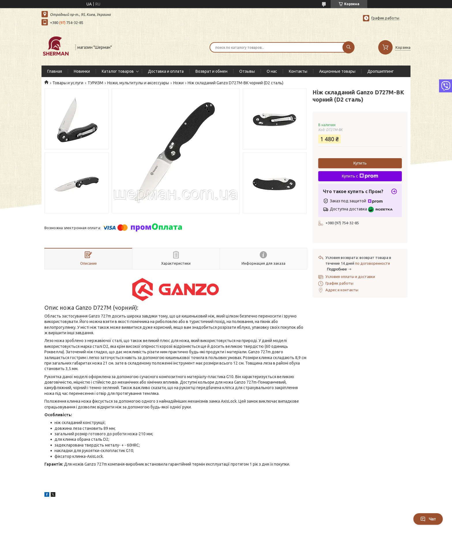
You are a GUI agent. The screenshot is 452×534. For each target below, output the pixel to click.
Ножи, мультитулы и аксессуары (138, 83)
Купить (360, 163)
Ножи (178, 83)
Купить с (360, 176)
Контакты (298, 71)
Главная (54, 71)
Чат (428, 519)
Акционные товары (337, 71)
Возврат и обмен (211, 71)
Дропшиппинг (380, 71)
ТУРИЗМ (95, 83)
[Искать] (348, 47)
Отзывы (247, 71)
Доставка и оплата (166, 71)
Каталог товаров (118, 71)
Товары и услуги (67, 83)
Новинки (82, 71)
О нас (272, 71)
